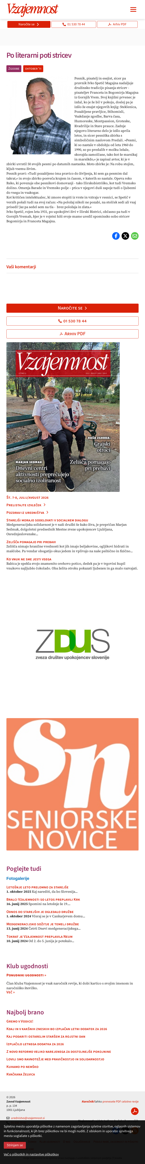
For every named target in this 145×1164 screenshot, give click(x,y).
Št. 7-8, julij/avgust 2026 (27, 497)
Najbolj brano (25, 1012)
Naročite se (29, 24)
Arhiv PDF (117, 24)
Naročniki (88, 1101)
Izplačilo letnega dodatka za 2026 (35, 1044)
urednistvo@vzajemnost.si (25, 1118)
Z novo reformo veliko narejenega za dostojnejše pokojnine (58, 1052)
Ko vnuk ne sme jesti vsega (28, 559)
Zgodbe (13, 68)
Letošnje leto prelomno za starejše (37, 887)
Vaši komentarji (21, 267)
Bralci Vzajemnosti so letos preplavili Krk (43, 899)
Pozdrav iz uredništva (27, 513)
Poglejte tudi (23, 868)
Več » (10, 992)
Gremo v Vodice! (19, 1021)
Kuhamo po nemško (22, 1067)
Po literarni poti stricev (38, 55)
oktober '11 (33, 68)
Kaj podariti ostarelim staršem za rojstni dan (45, 1036)
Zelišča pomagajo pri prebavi (31, 542)
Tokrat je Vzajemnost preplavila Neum (39, 937)
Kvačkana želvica (20, 1074)
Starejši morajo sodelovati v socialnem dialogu (47, 520)
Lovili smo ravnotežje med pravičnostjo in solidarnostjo (55, 1059)
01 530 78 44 (73, 24)
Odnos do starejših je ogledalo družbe (40, 912)
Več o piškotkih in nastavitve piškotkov (31, 1154)
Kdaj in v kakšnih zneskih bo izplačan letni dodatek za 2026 (56, 1029)
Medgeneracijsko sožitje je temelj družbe (42, 924)
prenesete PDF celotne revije (121, 1101)
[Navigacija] (133, 9)
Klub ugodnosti (27, 966)
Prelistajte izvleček (26, 505)
